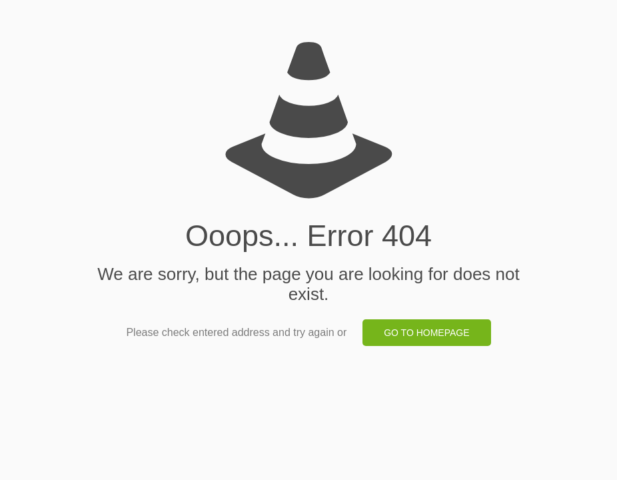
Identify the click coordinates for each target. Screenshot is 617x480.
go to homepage (426, 332)
